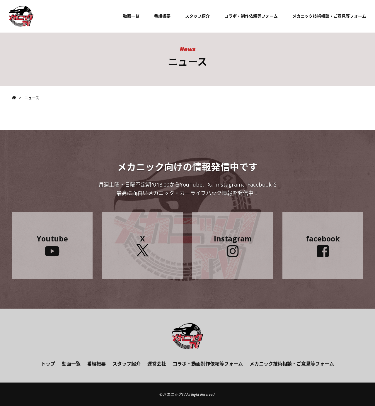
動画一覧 (131, 16)
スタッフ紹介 (197, 16)
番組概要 (162, 16)
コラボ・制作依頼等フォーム (251, 16)
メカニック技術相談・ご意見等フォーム (329, 16)
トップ (48, 364)
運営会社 (156, 364)
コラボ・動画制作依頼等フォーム (208, 364)
